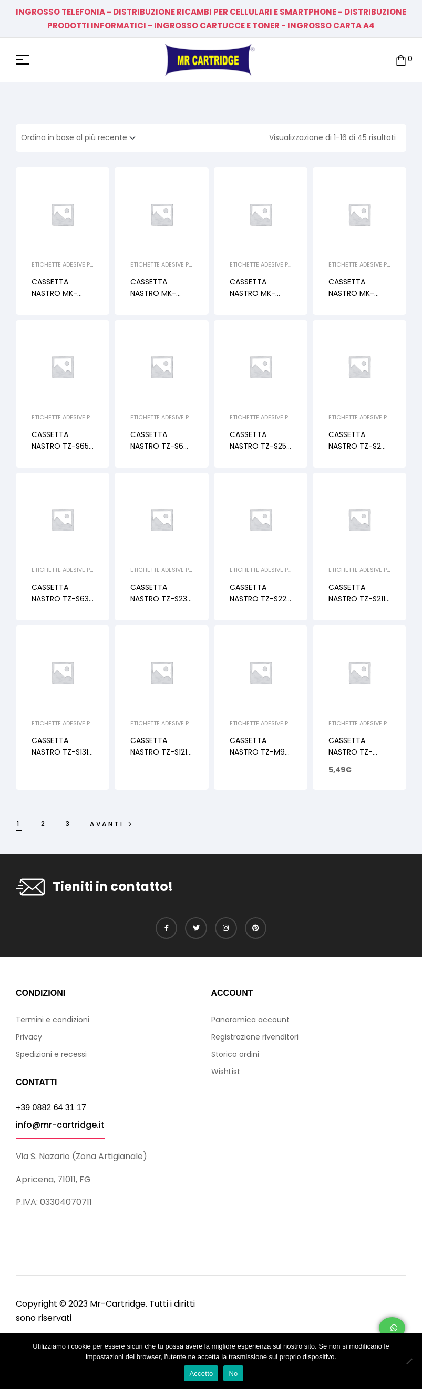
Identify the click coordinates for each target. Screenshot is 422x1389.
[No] (409, 1361)
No (233, 1373)
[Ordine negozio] (81, 138)
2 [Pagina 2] (44, 823)
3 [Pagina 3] (68, 823)
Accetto (201, 1373)
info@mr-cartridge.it (60, 1125)
